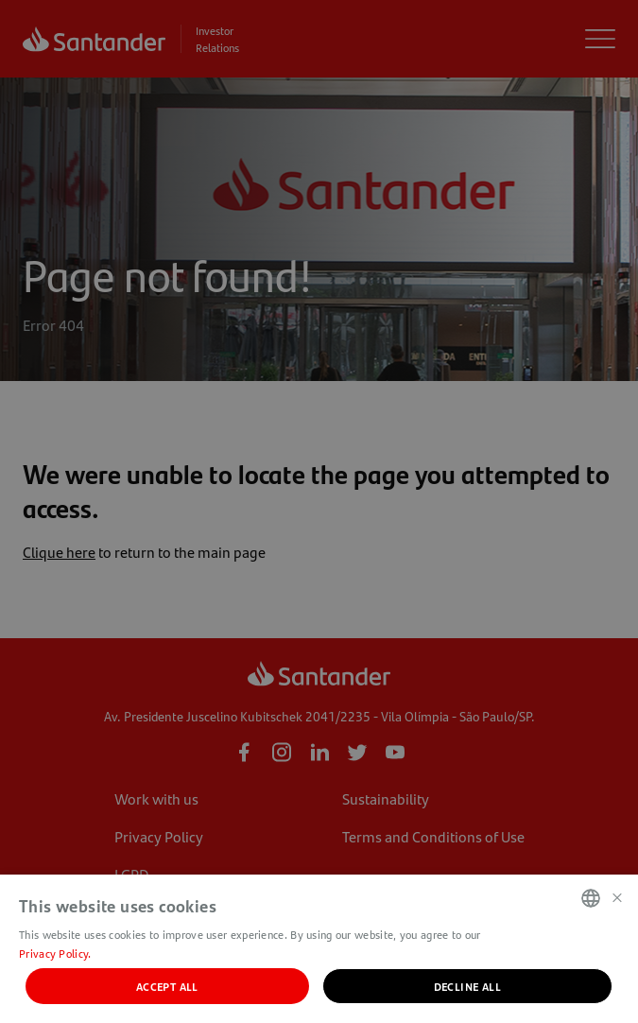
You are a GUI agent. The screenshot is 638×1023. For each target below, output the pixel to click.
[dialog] (319, 511)
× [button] (617, 897)
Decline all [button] (467, 986)
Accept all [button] (167, 986)
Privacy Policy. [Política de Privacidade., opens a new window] (55, 953)
